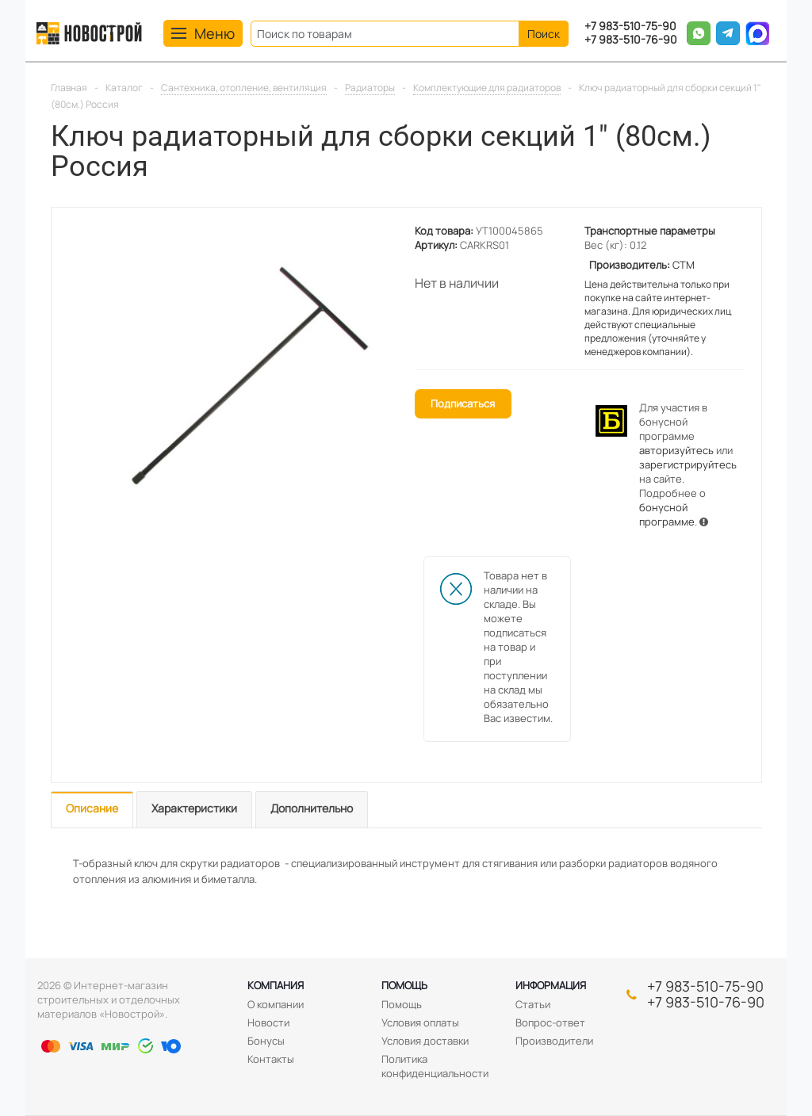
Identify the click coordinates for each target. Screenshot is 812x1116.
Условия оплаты (420, 1022)
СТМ (683, 265)
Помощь (404, 985)
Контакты (270, 1059)
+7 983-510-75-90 (630, 26)
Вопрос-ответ (550, 1022)
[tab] (92, 809)
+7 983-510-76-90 (630, 40)
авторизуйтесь (676, 450)
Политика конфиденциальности (434, 1066)
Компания (275, 985)
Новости (268, 1022)
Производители (554, 1041)
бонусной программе (667, 514)
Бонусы (266, 1041)
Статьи (532, 1004)
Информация (550, 985)
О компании (275, 1004)
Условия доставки (425, 1041)
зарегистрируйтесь (688, 464)
